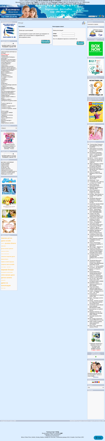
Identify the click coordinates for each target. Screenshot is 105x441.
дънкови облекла (10, 243)
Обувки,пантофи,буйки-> (7, 92)
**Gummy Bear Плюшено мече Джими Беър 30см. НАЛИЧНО (96, 146)
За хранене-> (4, 79)
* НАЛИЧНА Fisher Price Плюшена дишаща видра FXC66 (96, 236)
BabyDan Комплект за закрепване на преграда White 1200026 (96, 313)
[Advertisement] (52, 427)
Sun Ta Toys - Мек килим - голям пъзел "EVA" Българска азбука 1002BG (96, 280)
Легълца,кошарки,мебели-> (8, 91)
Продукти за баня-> (6, 99)
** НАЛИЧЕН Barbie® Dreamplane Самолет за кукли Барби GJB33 (9, 146)
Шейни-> (3, 121)
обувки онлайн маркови (7, 261)
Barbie (42, 437)
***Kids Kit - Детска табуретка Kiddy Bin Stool (96, 228)
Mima (22, 437)
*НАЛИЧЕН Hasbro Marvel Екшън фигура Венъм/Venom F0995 (96, 306)
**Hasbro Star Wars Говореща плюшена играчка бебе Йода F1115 (96, 215)
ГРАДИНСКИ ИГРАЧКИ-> (7, 70)
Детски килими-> (5, 71)
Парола (30, 19)
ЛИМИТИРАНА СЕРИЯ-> (7, 123)
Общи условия (5, 166)
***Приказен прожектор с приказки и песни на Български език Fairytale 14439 (95, 345)
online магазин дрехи (8, 275)
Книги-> (3, 82)
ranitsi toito (3, 246)
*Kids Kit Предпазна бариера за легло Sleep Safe (96, 173)
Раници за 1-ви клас (50, 437)
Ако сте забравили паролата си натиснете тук (65, 38)
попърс (2, 243)
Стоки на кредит (5, 163)
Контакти (101, 19)
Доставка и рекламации (7, 162)
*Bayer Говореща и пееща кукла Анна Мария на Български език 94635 (96, 165)
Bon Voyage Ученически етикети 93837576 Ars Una (96, 319)
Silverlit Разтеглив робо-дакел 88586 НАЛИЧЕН (96, 207)
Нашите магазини (5, 168)
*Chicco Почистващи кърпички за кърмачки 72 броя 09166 (96, 244)
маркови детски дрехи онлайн (6, 239)
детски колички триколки (7, 248)
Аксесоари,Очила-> (6, 62)
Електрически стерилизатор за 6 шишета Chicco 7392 (97, 295)
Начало (3, 19)
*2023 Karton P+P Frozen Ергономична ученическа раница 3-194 (96, 150)
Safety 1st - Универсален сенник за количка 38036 (96, 276)
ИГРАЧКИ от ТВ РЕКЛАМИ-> (8, 59)
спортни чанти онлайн (7, 264)
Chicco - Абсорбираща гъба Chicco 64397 (95, 222)
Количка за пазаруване (84, 19)
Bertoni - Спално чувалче (96, 158)
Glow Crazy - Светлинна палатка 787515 (96, 326)
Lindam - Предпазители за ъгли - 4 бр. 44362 (96, 291)
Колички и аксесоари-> (7, 87)
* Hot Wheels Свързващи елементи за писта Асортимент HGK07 (96, 219)
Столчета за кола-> (6, 107)
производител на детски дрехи (7, 272)
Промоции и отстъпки (7, 174)
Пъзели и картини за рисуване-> (6, 104)
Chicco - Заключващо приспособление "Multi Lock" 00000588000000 (96, 211)
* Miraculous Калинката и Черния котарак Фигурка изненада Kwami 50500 (96, 251)
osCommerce (57, 434)
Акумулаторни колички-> (7, 66)
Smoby (38, 437)
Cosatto (72, 437)
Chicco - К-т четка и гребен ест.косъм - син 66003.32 (97, 266)
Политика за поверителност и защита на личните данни (9, 172)
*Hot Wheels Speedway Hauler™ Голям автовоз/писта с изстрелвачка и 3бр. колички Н (96, 154)
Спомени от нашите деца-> (8, 106)
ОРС (82, 437)
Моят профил (73, 19)
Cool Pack (77, 437)
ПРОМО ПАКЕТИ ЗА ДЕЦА (8, 61)
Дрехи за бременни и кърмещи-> (6, 73)
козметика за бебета (5, 251)
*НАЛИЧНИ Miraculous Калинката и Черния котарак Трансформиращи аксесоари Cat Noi (96, 262)
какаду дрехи (3, 280)
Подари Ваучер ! (5, 95)
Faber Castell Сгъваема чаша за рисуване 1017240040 (96, 323)
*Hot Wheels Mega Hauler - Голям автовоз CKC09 (96, 225)
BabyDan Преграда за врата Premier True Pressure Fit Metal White (96, 232)
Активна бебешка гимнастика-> (5, 64)
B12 (68, 437)
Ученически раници (61, 437)
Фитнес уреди (4, 111)
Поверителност (5, 164)
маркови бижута (4, 259)
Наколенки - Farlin (94, 180)
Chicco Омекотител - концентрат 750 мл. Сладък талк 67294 (95, 191)
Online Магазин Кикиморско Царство (16, 19)
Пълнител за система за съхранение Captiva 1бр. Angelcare (96, 161)
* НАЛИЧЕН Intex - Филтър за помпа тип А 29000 (97, 182)
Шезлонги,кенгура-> (6, 120)
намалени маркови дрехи (8, 256)
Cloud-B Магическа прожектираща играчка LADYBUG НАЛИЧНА (96, 273)
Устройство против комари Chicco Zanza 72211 (97, 204)
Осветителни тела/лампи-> (8, 94)
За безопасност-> (5, 75)
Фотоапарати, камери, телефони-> (7, 113)
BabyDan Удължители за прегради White (96, 188)
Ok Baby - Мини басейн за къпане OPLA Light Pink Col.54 (96, 196)
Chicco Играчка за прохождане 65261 (94, 185)
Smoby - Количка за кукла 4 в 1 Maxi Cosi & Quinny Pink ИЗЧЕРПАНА (96, 302)
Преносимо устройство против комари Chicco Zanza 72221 (96, 177)
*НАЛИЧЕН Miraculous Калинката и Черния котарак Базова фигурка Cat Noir (96, 200)
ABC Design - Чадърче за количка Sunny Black (96, 247)
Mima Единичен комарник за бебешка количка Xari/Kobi (96, 240)
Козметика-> (4, 83)
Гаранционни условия (7, 170)
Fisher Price (28, 437)
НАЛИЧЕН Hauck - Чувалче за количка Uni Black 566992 (96, 284)
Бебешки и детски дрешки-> (8, 67)
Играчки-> (3, 80)
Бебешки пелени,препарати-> (9, 69)
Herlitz (33, 437)
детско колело (6, 278)
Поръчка (95, 19)
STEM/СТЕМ (4, 55)
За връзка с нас (5, 167)
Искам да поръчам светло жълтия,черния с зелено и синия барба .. (95, 375)
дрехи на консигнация (6, 284)
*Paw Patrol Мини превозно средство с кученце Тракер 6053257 (96, 288)
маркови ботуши (7, 270)
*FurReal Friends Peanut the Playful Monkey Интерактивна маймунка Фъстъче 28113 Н (96, 256)
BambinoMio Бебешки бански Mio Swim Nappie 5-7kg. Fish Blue (97, 169)
